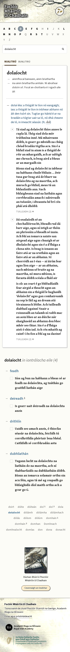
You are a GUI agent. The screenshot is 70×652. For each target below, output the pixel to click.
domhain (52, 518)
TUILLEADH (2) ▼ (25, 211)
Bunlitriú (24, 61)
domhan (35, 524)
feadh (14, 371)
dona (49, 530)
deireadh (17, 398)
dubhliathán (19, 453)
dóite (21, 507)
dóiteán (31, 507)
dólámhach (56, 512)
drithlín (15, 421)
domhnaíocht (14, 530)
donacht (60, 530)
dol (48, 122)
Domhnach (50, 524)
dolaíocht (14, 512)
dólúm (39, 518)
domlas (30, 530)
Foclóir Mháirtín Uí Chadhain (20, 604)
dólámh (28, 512)
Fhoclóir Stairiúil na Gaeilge (41, 608)
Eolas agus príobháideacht (18, 616)
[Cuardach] (34, 49)
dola (60, 507)
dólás (17, 518)
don (40, 530)
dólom (27, 518)
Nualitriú (10, 61)
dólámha (41, 512)
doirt (11, 507)
